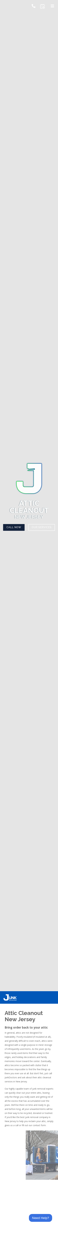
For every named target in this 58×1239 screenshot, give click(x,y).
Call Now (13, 527)
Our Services (42, 527)
